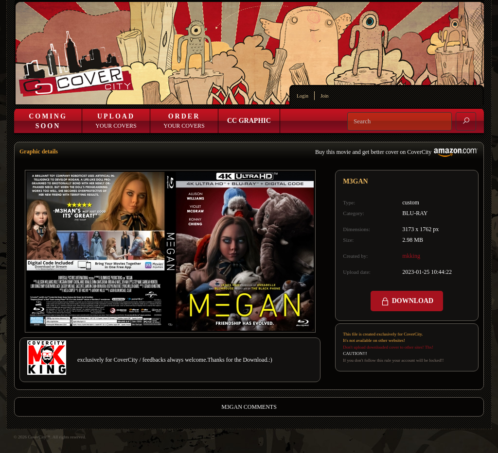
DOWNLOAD (406, 301)
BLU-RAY (414, 213)
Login (302, 96)
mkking (411, 255)
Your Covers (115, 121)
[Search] (399, 121)
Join (324, 96)
